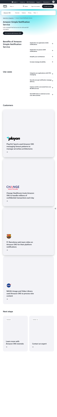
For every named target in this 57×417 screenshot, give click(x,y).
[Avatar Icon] (53, 2)
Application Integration (8, 18)
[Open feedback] (55, 208)
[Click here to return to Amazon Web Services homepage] (5, 7)
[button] (48, 6)
